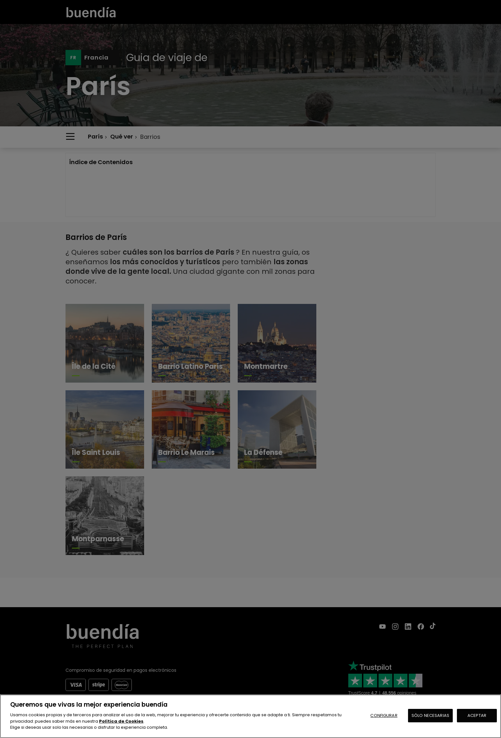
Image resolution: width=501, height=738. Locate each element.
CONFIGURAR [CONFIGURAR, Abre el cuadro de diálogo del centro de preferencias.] (383, 715)
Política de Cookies (121, 721)
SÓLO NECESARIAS (430, 715)
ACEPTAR (476, 715)
